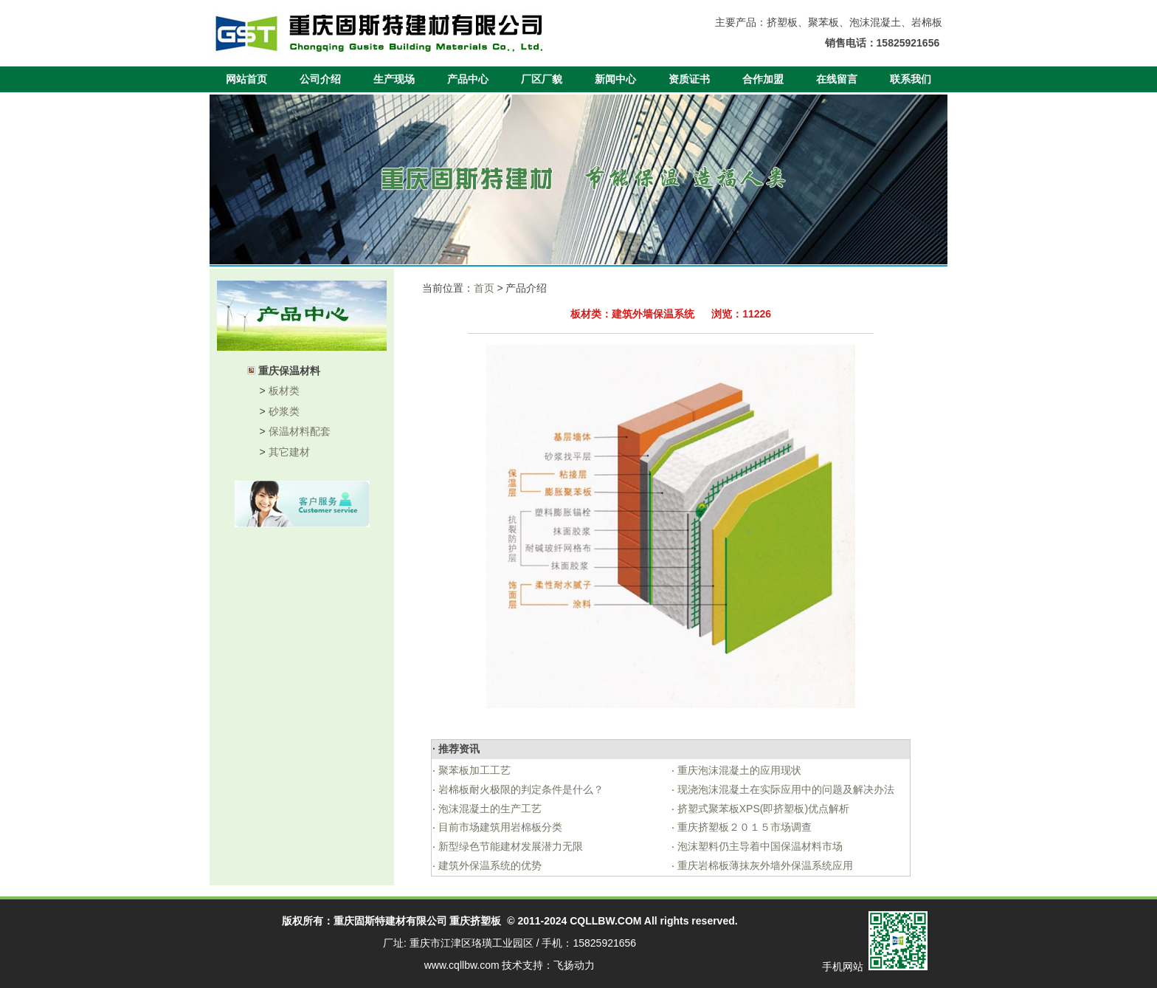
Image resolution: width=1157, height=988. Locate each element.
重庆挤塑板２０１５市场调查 (743, 827)
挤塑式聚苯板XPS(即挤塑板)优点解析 (761, 808)
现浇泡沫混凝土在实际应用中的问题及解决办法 (784, 789)
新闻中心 (615, 79)
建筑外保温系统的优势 (488, 865)
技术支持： (527, 965)
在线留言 (836, 79)
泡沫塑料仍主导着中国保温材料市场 (758, 846)
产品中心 (467, 79)
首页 (484, 288)
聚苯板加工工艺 (473, 770)
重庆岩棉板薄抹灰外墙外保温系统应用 (763, 865)
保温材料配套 (300, 431)
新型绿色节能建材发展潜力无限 (509, 846)
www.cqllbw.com (462, 965)
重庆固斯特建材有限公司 (390, 921)
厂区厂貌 (541, 79)
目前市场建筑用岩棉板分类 (498, 827)
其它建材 (289, 452)
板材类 (284, 391)
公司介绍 (320, 79)
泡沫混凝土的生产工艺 (488, 808)
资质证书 (689, 79)
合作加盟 (763, 79)
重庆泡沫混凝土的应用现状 (737, 770)
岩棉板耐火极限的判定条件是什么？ (519, 789)
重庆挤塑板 (475, 921)
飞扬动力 (574, 965)
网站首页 (246, 79)
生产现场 (394, 79)
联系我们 (910, 79)
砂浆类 (284, 411)
